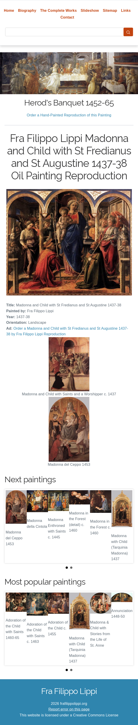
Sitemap (110, 10)
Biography (27, 10)
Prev (11, 526)
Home (9, 10)
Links (126, 10)
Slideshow (90, 10)
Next (126, 526)
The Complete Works (58, 10)
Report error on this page (69, 709)
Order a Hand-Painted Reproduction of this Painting (69, 115)
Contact (67, 17)
